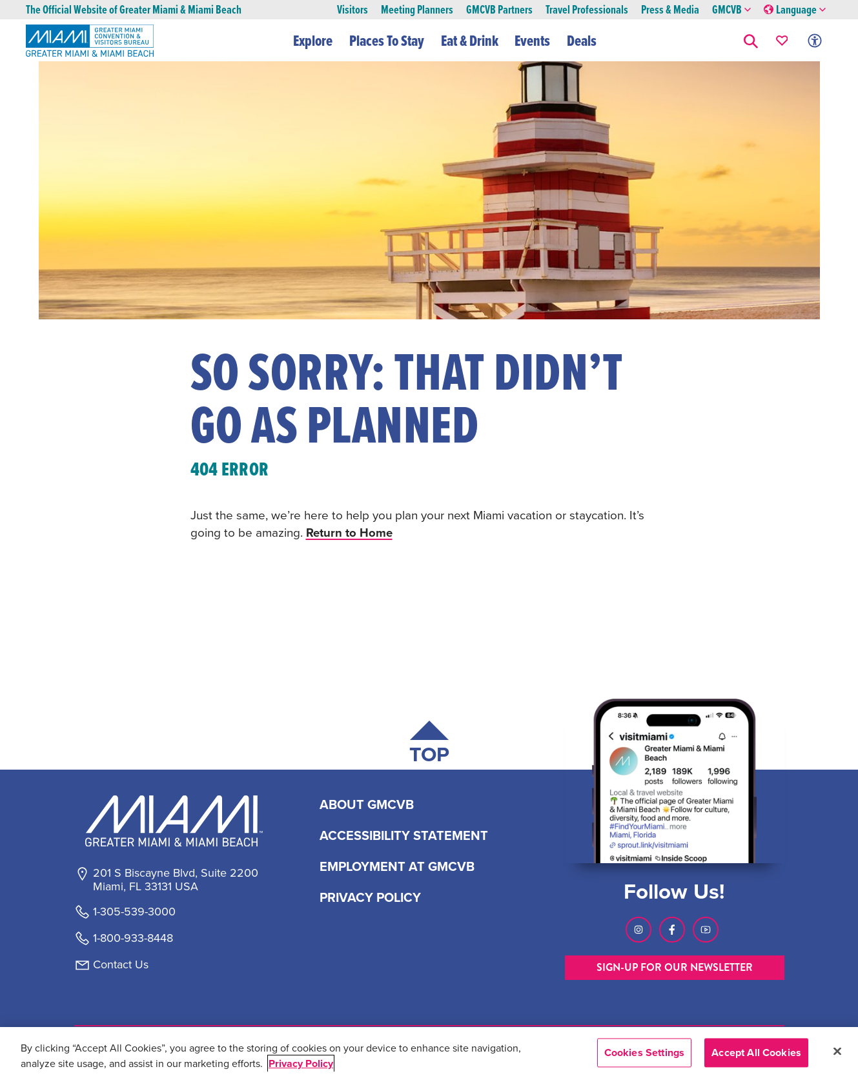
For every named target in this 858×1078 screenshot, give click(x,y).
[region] (429, 1052)
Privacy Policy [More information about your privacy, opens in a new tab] (301, 1063)
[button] (750, 40)
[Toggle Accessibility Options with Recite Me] (814, 40)
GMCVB (731, 10)
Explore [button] (313, 41)
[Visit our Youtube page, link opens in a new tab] (706, 930)
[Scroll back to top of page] (429, 745)
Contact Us (120, 964)
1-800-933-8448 (133, 938)
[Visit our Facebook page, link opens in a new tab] (672, 930)
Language (795, 10)
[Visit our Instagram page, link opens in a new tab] (638, 930)
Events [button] (533, 41)
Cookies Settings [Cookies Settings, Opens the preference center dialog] (644, 1052)
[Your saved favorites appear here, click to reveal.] (782, 40)
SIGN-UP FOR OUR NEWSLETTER (675, 967)
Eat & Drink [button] (469, 41)
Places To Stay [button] (386, 41)
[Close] (837, 1051)
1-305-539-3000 (134, 911)
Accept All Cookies (756, 1052)
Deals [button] (582, 41)
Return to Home (350, 532)
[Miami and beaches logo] (175, 820)
